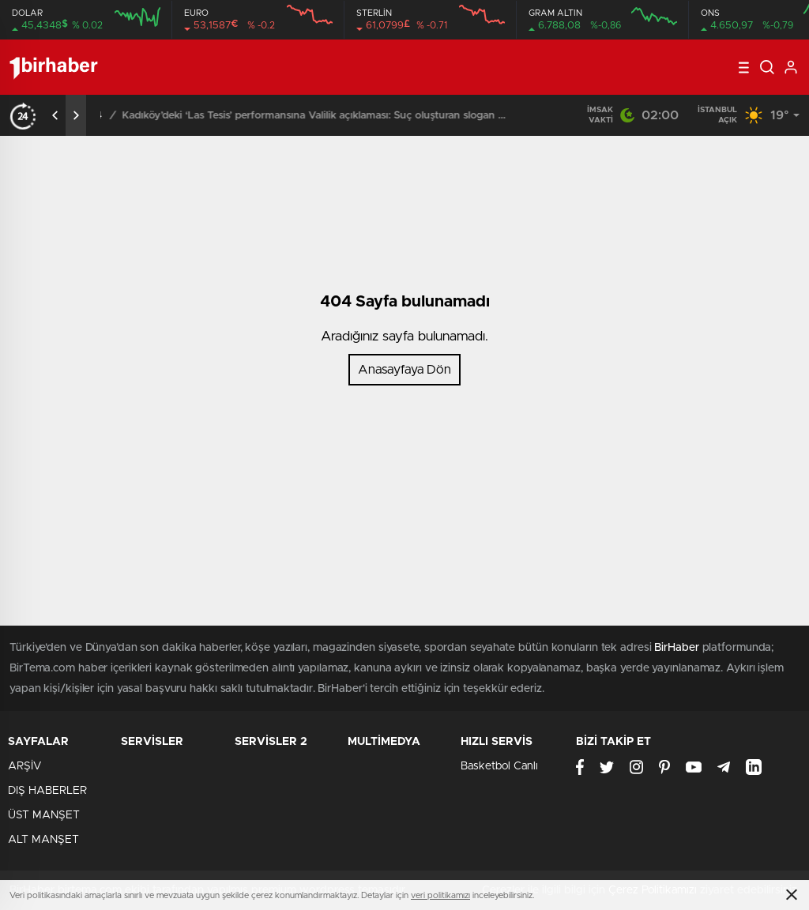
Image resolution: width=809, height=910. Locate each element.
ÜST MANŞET (44, 815)
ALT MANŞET (43, 839)
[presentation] (55, 115)
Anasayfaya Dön (404, 369)
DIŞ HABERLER (47, 790)
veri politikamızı (440, 895)
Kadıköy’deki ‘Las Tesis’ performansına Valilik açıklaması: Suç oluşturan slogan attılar (341, 116)
